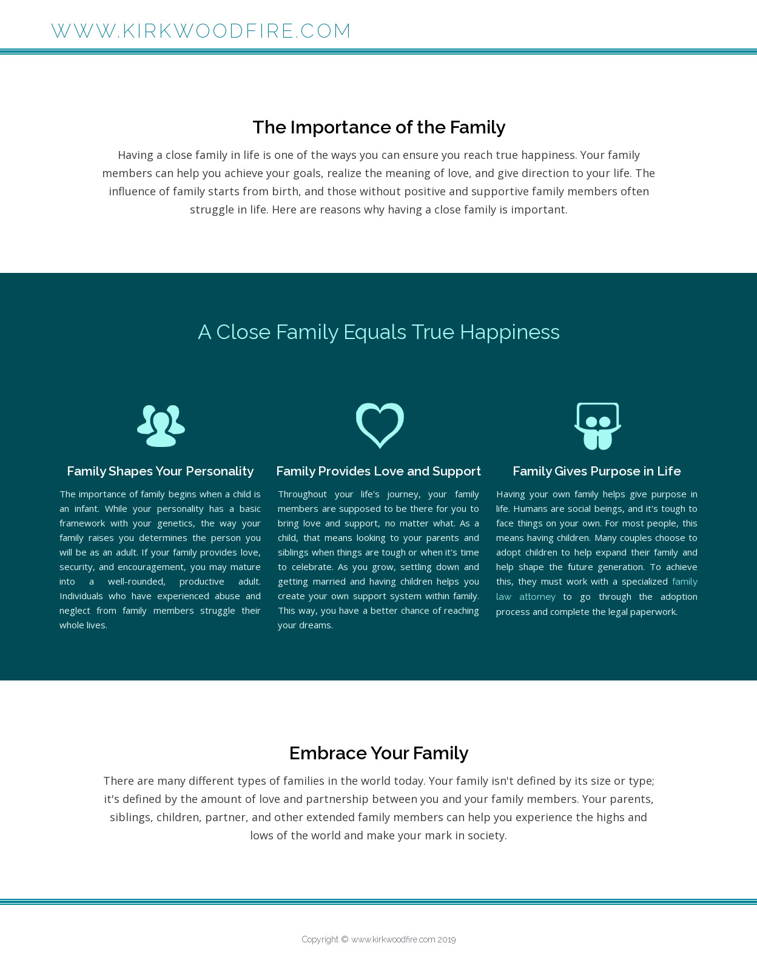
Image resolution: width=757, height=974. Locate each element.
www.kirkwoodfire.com (202, 30)
